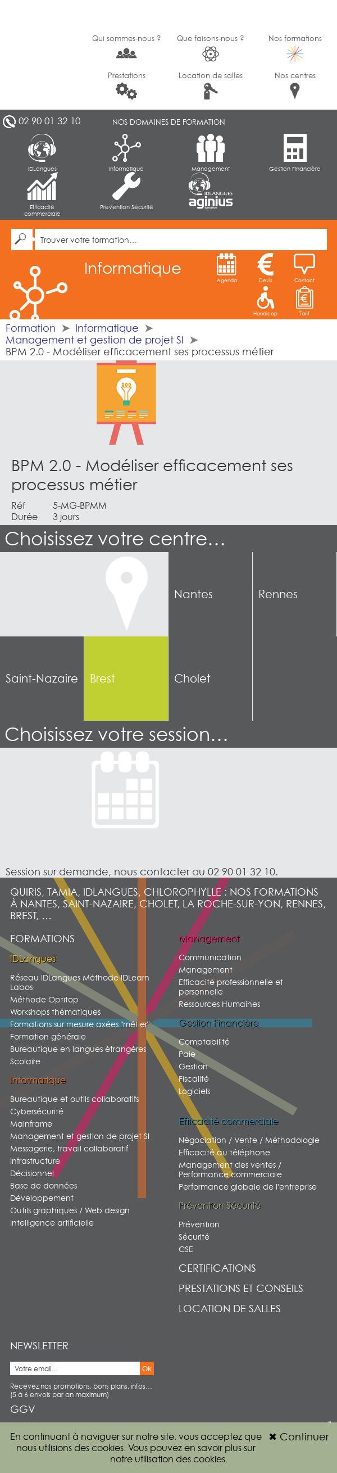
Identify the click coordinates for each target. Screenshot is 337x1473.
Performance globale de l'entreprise (248, 1186)
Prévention (199, 1224)
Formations (42, 939)
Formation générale (48, 1036)
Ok (147, 1368)
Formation (31, 328)
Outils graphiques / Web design (70, 1210)
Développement (42, 1198)
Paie (187, 1054)
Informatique (126, 153)
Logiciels (194, 1091)
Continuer (298, 1437)
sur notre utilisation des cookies (183, 1453)
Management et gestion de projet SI (95, 340)
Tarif (304, 301)
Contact (304, 268)
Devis (265, 268)
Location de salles (211, 85)
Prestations (126, 85)
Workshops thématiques (55, 1011)
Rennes (278, 594)
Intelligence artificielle (52, 1222)
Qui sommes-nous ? (126, 47)
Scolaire (25, 1061)
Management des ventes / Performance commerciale (230, 1169)
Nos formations (295, 48)
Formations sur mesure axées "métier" (79, 1024)
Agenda (227, 268)
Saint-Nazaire (42, 678)
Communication (210, 957)
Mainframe (31, 1123)
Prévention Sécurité (126, 191)
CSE (186, 1249)
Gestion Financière (295, 153)
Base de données (43, 1185)
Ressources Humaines (219, 1004)
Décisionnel (32, 1173)
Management (211, 153)
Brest (102, 678)
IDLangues (42, 153)
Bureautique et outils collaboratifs (74, 1099)
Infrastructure (35, 1160)
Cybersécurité (36, 1111)
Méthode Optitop (44, 999)
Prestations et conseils (241, 1288)
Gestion (193, 1066)
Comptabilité (204, 1041)
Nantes (193, 594)
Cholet (192, 678)
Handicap (265, 301)
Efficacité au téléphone (224, 1152)
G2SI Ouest (42, 55)
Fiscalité (194, 1078)
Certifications (217, 1268)
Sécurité (194, 1236)
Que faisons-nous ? (210, 48)
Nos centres (295, 85)
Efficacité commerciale (42, 194)
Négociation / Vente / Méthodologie (249, 1140)
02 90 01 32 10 (49, 120)
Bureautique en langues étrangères (78, 1049)
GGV (22, 1409)
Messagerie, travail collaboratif (69, 1148)
